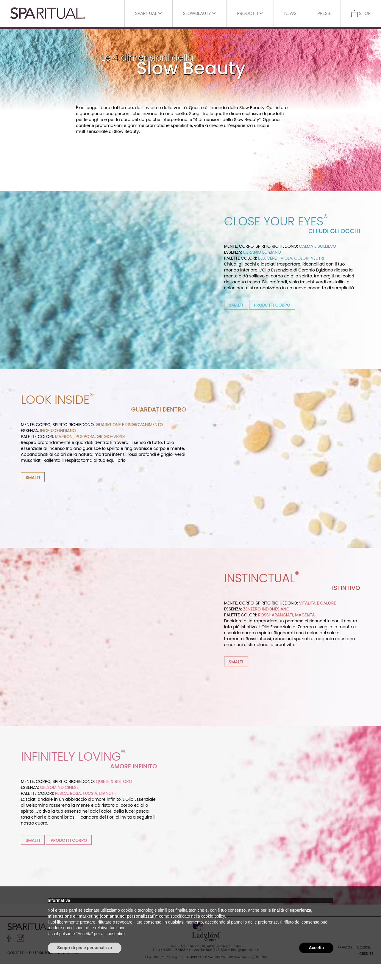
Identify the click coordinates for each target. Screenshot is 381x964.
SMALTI (236, 305)
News (290, 13)
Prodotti (250, 13)
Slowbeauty (199, 13)
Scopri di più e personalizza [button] (84, 947)
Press (324, 13)
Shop (361, 13)
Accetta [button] (316, 947)
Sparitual (148, 13)
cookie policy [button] (213, 916)
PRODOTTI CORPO (272, 305)
